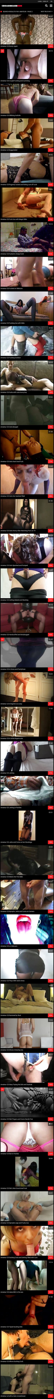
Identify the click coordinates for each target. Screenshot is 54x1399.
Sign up (45, 1)
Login (40, 1)
